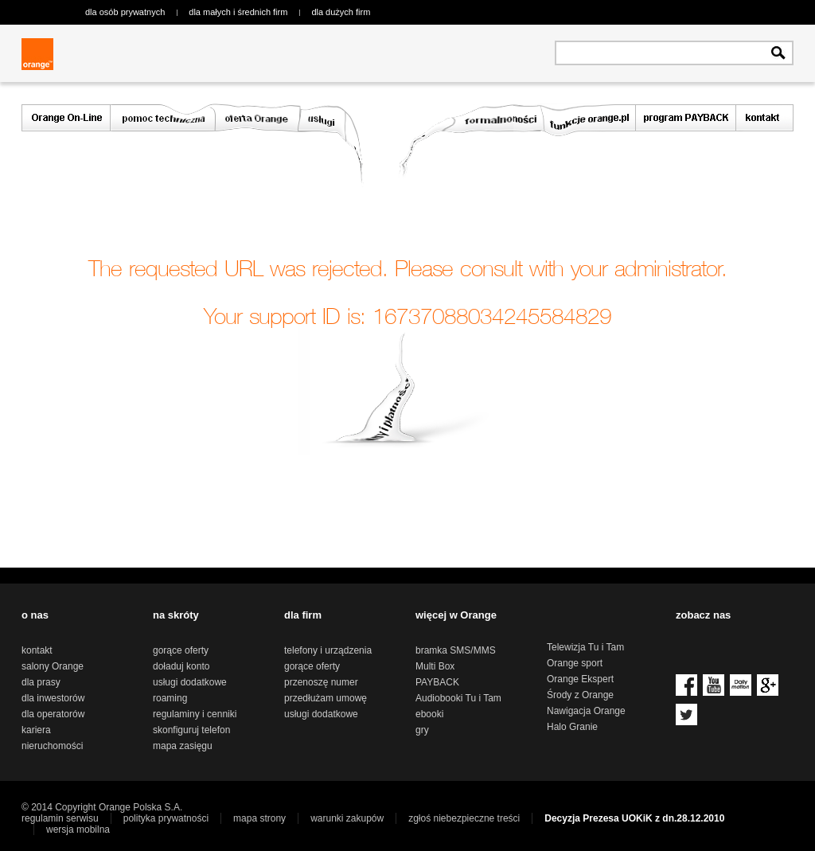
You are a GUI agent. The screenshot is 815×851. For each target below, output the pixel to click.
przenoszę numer (321, 682)
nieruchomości (52, 745)
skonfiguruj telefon (191, 730)
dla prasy (40, 682)
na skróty (176, 615)
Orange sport (574, 663)
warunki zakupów (347, 818)
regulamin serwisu (60, 818)
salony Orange (52, 666)
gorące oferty (181, 650)
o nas (35, 615)
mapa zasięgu (183, 745)
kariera (36, 730)
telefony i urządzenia (328, 650)
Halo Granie (572, 726)
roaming (170, 698)
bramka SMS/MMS (455, 650)
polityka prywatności (166, 818)
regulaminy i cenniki (194, 714)
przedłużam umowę (325, 698)
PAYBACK (437, 682)
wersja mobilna (78, 829)
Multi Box (434, 666)
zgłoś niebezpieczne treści (464, 818)
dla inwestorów (52, 698)
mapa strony (259, 818)
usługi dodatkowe (190, 682)
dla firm (303, 615)
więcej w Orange (456, 615)
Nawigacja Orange (586, 710)
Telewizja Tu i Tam (585, 647)
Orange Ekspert (580, 679)
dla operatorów (52, 714)
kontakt (37, 650)
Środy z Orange (580, 695)
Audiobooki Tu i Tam (458, 698)
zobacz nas (703, 615)
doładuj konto (181, 666)
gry (422, 730)
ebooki (429, 714)
